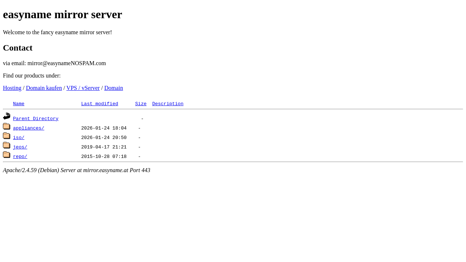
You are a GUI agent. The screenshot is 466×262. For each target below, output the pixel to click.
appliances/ (28, 127)
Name (18, 103)
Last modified (99, 103)
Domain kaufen (44, 88)
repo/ (20, 156)
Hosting (12, 88)
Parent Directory (36, 118)
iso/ (18, 137)
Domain (113, 88)
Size (140, 103)
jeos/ (20, 146)
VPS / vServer (83, 88)
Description (167, 103)
